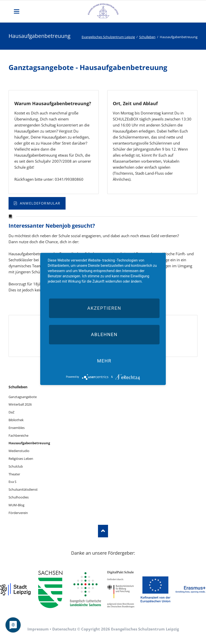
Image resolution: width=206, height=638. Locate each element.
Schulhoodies (19, 497)
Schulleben (147, 37)
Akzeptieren (104, 308)
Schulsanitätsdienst (23, 489)
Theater (14, 474)
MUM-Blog (16, 505)
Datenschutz (64, 628)
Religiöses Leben (21, 458)
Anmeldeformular (39, 203)
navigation (16, 11)
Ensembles (17, 427)
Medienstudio (19, 451)
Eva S (12, 481)
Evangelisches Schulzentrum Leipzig (108, 37)
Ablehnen (104, 334)
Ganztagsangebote (23, 397)
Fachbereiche (18, 435)
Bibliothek (16, 420)
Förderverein (18, 513)
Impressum (38, 628)
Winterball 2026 (20, 404)
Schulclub (16, 466)
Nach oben (103, 531)
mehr (104, 360)
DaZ (11, 412)
